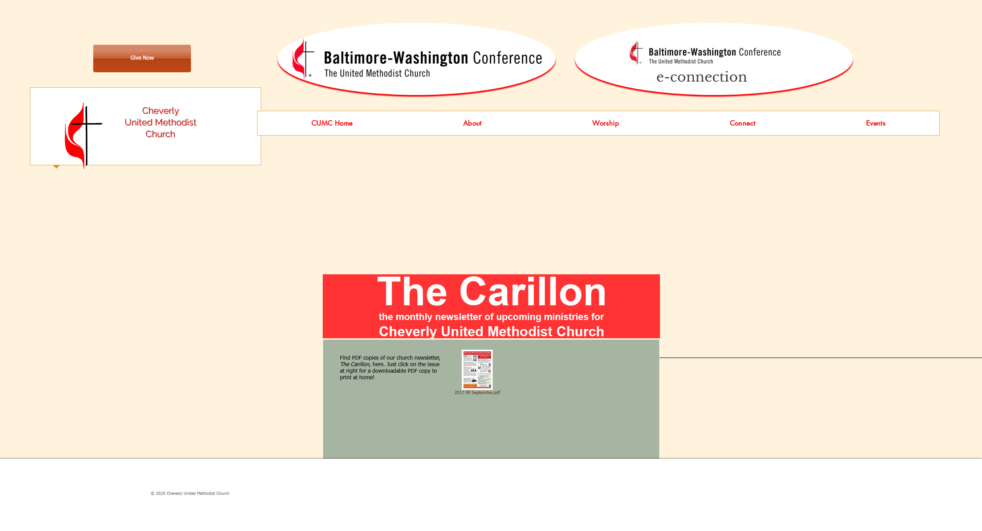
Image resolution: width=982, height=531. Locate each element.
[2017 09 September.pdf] (477, 374)
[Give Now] (142, 58)
